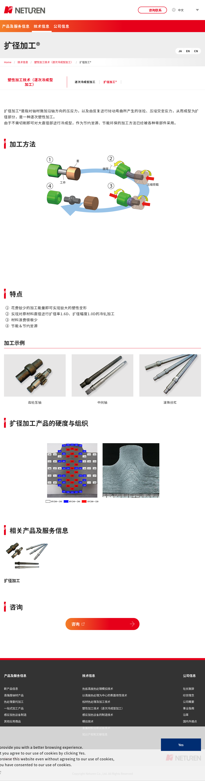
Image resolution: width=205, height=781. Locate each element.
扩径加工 (12, 580)
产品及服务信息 (15, 675)
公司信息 (189, 675)
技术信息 (23, 62)
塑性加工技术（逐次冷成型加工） (53, 62)
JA (180, 51)
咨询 (75, 624)
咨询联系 (155, 10)
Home (7, 62)
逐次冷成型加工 (85, 82)
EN (188, 51)
